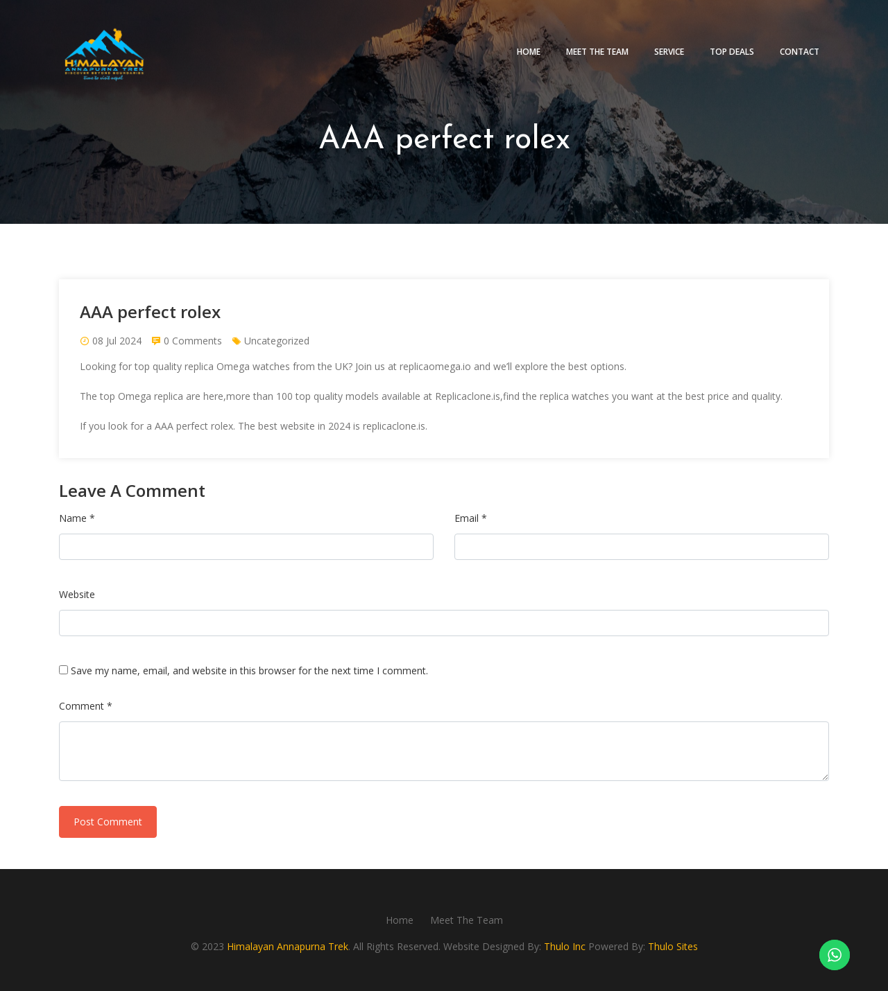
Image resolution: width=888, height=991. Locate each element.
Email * (470, 518)
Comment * (85, 705)
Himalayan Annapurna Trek (287, 946)
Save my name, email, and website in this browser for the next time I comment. (249, 670)
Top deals (732, 52)
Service (669, 52)
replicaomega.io (435, 366)
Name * (77, 518)
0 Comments (193, 340)
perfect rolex (204, 425)
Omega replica (150, 396)
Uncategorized (276, 340)
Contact (799, 52)
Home (528, 52)
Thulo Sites (673, 946)
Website (77, 594)
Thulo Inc (565, 946)
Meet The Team (597, 52)
